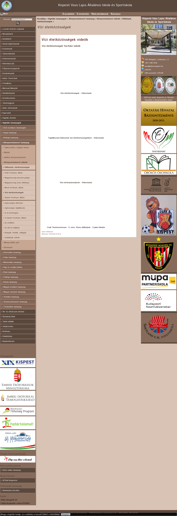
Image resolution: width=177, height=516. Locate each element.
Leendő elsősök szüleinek (13, 29)
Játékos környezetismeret (15, 157)
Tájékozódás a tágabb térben (16, 147)
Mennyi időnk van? (11, 242)
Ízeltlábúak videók (12, 237)
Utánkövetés (7, 326)
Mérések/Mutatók (10, 88)
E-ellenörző (68, 13)
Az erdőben (9, 222)
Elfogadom (66, 514)
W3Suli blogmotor (9, 480)
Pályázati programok (11, 68)
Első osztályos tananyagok (14, 127)
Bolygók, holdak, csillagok (15, 232)
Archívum (6, 331)
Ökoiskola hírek (8, 316)
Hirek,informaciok (99, 13)
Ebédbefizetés (8, 93)
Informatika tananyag (12, 252)
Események (7, 48)
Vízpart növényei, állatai (14, 197)
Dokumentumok (9, 58)
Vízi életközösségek (14, 192)
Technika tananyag (11, 297)
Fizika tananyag (9, 257)
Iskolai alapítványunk (10, 44)
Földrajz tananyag (10, 277)
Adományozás (8, 63)
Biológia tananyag (10, 137)
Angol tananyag (9, 132)
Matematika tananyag (12, 262)
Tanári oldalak (8, 321)
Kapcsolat (116, 13)
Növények (8, 247)
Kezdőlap (41, 18)
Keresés (7, 19)
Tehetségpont (8, 103)
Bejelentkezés (8, 341)
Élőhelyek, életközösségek (17, 167)
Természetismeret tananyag (15, 301)
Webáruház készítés (10, 490)
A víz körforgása (11, 213)
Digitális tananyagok (12, 123)
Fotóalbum (6, 83)
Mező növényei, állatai (14, 187)
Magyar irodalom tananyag (14, 287)
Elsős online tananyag (11, 470)
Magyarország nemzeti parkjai (17, 177)
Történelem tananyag (12, 306)
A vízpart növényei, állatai (15, 218)
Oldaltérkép (7, 336)
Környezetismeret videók (15, 162)
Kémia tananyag (10, 282)
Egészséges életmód (14, 203)
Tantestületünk (8, 53)
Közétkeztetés (8, 98)
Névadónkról (7, 34)
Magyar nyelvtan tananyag (14, 292)
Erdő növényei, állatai (13, 172)
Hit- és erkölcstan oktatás (13, 311)
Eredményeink (8, 73)
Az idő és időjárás (12, 227)
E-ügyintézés (83, 13)
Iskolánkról (6, 39)
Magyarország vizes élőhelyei (17, 182)
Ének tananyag (9, 272)
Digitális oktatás (9, 118)
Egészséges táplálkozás (15, 208)
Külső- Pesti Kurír (9, 78)
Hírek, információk (9, 108)
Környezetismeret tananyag (16, 142)
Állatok (7, 152)
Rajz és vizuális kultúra (12, 267)
